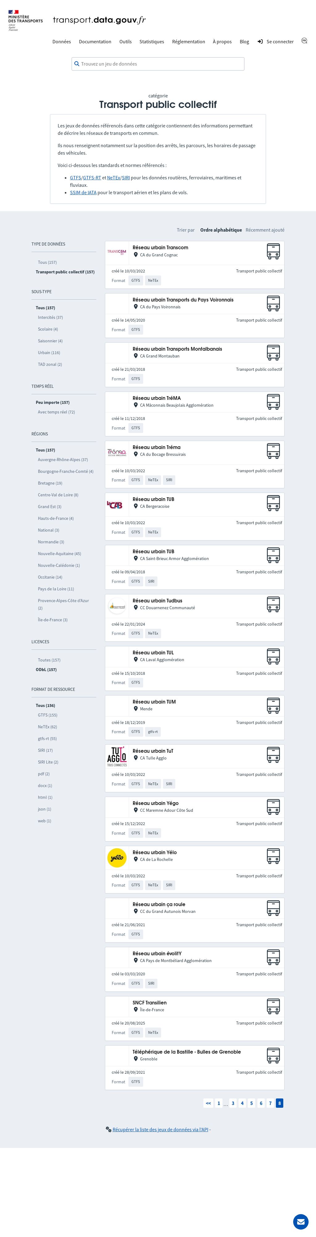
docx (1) (45, 785)
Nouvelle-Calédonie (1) (59, 565)
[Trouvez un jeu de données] (158, 64)
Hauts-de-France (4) (56, 518)
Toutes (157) (49, 660)
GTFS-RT (92, 177)
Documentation (95, 41)
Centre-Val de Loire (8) (58, 495)
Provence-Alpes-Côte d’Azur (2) (63, 604)
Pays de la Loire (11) (56, 589)
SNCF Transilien (150, 1003)
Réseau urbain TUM (154, 702)
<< (208, 1103)
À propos (222, 41)
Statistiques (151, 41)
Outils (125, 41)
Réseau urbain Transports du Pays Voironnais (183, 300)
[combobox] (158, 64)
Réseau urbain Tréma (157, 447)
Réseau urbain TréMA (157, 398)
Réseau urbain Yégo (156, 803)
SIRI (126, 177)
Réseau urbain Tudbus (157, 601)
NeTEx (113, 177)
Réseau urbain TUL (153, 653)
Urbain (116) (49, 352)
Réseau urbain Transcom (160, 248)
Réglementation (188, 41)
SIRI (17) (45, 750)
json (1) (44, 809)
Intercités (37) (50, 317)
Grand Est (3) (49, 506)
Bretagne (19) (50, 483)
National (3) (48, 530)
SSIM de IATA (83, 192)
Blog (244, 41)
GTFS (75, 177)
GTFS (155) (47, 715)
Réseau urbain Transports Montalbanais (177, 349)
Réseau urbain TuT (153, 751)
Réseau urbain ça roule (159, 904)
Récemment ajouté (265, 230)
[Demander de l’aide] (301, 1222)
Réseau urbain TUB (153, 499)
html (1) (45, 797)
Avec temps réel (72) (56, 412)
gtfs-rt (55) (47, 738)
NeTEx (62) (47, 727)
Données (61, 41)
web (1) (44, 821)
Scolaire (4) (48, 329)
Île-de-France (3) (53, 620)
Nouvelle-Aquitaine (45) (59, 553)
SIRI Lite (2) (48, 762)
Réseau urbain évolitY (157, 954)
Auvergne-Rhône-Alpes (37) (63, 459)
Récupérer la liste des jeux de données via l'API (160, 1129)
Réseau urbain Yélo (155, 852)
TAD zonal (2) (50, 364)
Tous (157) (47, 262)
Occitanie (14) (50, 577)
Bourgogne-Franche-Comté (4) (66, 471)
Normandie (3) (51, 542)
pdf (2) (44, 774)
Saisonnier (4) (50, 341)
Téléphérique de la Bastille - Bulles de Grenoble (187, 1052)
